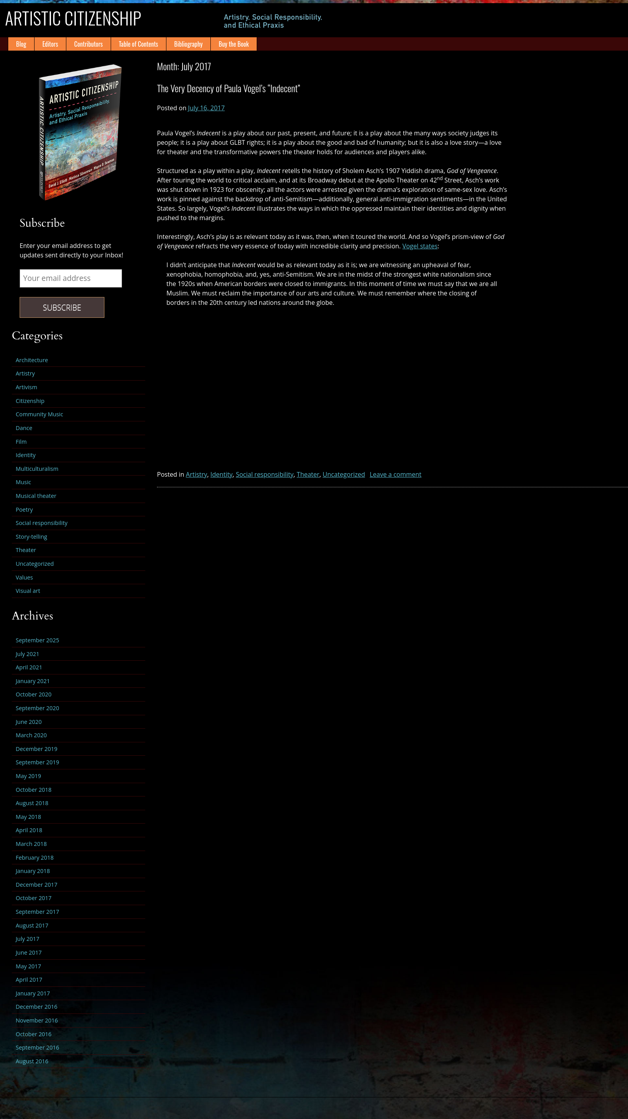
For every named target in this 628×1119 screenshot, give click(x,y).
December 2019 (36, 749)
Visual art (28, 590)
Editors (50, 44)
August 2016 (32, 1061)
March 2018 (31, 843)
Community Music (39, 414)
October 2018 (33, 789)
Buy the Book (234, 44)
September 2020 (37, 708)
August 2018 (32, 803)
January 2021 (33, 681)
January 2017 (33, 993)
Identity (221, 474)
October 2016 (33, 1034)
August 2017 (32, 925)
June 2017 (29, 952)
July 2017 (27, 938)
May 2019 (28, 776)
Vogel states (420, 246)
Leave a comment (396, 474)
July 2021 (27, 654)
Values (24, 577)
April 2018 (29, 830)
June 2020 (29, 721)
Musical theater (36, 495)
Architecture (32, 360)
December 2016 (36, 1006)
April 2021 (29, 667)
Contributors (88, 44)
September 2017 (37, 911)
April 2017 (29, 979)
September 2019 (37, 762)
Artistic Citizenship (87, 20)
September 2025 (37, 640)
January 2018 (33, 871)
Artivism (26, 387)
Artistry (196, 474)
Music (23, 482)
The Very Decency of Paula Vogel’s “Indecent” (228, 88)
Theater (308, 474)
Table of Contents (138, 44)
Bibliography (188, 44)
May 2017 (28, 966)
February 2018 (35, 857)
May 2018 (28, 816)
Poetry (24, 509)
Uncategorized (344, 474)
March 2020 (31, 735)
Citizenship (30, 401)
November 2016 (37, 1020)
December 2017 (36, 884)
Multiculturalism (37, 468)
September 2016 (37, 1047)
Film (21, 441)
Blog (21, 44)
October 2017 (33, 898)
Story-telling (31, 536)
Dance (24, 428)
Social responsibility (265, 474)
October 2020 (33, 694)
